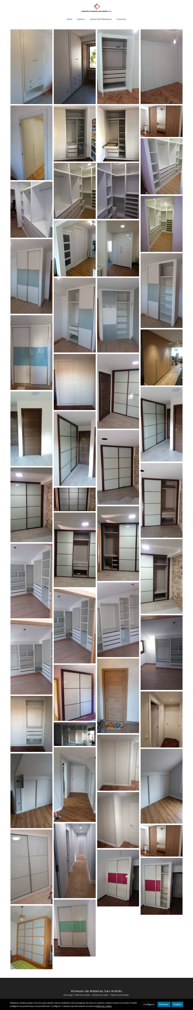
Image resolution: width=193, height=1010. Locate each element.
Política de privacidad (119, 995)
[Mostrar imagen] (31, 66)
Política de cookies (82, 995)
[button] (81, 19)
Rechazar (164, 1004)
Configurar (149, 1004)
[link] (96, 7)
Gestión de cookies (100, 995)
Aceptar (177, 1004)
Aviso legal (68, 995)
